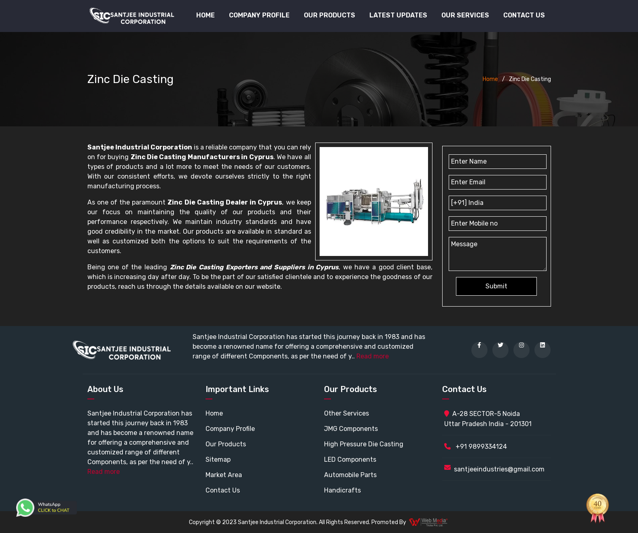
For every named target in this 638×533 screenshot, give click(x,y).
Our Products (226, 444)
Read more (372, 356)
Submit (496, 286)
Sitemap (218, 459)
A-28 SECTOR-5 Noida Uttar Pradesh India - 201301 (488, 419)
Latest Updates (398, 15)
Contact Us (524, 15)
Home (205, 15)
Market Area (224, 475)
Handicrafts (342, 490)
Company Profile (259, 15)
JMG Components (351, 429)
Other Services (346, 413)
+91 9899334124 (475, 446)
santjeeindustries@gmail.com (499, 469)
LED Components (350, 459)
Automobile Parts (350, 475)
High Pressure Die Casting (363, 444)
